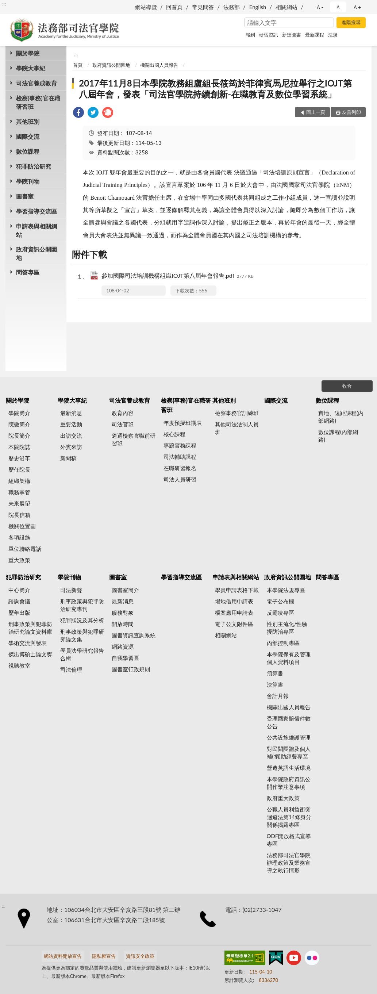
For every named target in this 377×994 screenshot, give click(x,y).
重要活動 (71, 424)
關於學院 (27, 53)
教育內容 (123, 413)
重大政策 (19, 560)
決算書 (275, 684)
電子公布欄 (280, 601)
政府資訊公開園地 (36, 253)
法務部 (231, 7)
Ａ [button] (338, 7)
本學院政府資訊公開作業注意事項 (289, 783)
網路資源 (123, 646)
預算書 (275, 673)
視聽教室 (19, 665)
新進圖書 (291, 35)
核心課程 (174, 434)
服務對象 (123, 612)
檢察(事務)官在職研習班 (38, 102)
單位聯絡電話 (24, 548)
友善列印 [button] (351, 112)
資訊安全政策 (140, 956)
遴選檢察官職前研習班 (133, 439)
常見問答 (203, 7)
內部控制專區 (283, 643)
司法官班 (123, 424)
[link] (78, 113)
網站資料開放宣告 (63, 956)
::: (4, 4)
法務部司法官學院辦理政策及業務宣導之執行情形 (289, 863)
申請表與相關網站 (36, 230)
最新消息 (71, 413)
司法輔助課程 (180, 456)
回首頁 (174, 7)
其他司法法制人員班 (237, 428)
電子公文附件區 (234, 624)
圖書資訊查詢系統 (133, 635)
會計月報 (278, 695)
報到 (250, 35)
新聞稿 (68, 458)
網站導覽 (146, 7)
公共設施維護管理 (289, 737)
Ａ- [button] (319, 7)
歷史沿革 (19, 458)
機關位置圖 (22, 526)
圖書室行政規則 (131, 669)
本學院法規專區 (286, 590)
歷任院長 (19, 469)
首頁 (77, 65)
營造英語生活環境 (289, 767)
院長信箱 (19, 514)
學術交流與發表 (27, 643)
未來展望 (19, 503)
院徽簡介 (19, 424)
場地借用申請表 (234, 601)
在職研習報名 (180, 468)
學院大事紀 (30, 68)
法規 (333, 35)
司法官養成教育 (36, 83)
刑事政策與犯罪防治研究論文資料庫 (30, 628)
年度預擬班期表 (183, 422)
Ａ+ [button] (357, 7)
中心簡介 (19, 590)
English (257, 7)
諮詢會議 (19, 601)
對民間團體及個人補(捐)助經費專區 (289, 752)
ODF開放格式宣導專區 (289, 840)
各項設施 (19, 537)
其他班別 (27, 121)
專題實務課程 (180, 445)
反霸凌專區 (280, 612)
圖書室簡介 (125, 590)
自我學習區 (125, 658)
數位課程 (27, 151)
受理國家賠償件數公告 (289, 722)
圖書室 (25, 196)
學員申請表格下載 (237, 590)
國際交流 (27, 136)
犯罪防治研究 (33, 166)
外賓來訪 (71, 447)
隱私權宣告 (104, 956)
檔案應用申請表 (234, 612)
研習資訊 (268, 35)
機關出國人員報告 (159, 65)
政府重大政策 (283, 798)
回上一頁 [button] (315, 112)
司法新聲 (71, 590)
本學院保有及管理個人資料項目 (289, 658)
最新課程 (314, 35)
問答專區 (27, 272)
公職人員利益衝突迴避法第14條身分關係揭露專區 (289, 817)
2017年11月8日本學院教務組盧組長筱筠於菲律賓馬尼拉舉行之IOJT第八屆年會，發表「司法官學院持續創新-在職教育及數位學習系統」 (215, 88)
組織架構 (19, 480)
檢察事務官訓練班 (237, 413)
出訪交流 (71, 435)
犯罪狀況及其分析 (82, 620)
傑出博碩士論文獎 (30, 654)
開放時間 (123, 624)
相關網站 (286, 7)
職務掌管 (19, 492)
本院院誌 (19, 447)
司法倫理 (71, 669)
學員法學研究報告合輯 (82, 654)
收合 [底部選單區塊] (347, 386)
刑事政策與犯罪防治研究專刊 (82, 605)
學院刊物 (27, 181)
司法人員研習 (180, 479)
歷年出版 (19, 612)
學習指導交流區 (36, 211)
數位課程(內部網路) (338, 436)
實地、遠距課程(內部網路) (340, 417)
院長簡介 (19, 435)
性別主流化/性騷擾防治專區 (287, 628)
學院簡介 (19, 413)
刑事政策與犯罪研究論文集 (82, 635)
